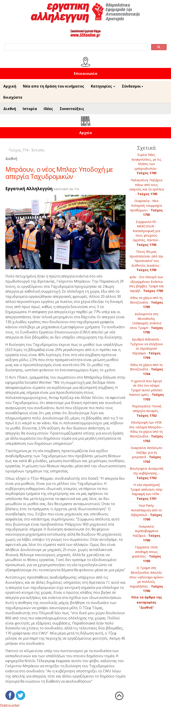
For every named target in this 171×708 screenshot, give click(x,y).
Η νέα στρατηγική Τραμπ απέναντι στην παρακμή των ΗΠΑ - (146, 492)
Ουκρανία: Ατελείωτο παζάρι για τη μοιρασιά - (146, 455)
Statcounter (10, 705)
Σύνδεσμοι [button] (132, 86)
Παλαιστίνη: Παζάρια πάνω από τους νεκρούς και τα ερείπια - (146, 187)
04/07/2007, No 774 (66, 189)
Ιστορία (30, 108)
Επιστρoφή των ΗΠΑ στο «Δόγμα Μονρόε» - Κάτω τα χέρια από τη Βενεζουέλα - (146, 431)
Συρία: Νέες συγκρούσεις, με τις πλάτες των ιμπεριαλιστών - (146, 164)
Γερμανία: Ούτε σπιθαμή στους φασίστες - (146, 554)
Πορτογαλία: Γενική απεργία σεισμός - (146, 410)
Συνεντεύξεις (72, 108)
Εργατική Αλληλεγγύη (29, 189)
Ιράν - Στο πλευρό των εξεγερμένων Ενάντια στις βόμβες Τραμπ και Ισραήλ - (146, 284)
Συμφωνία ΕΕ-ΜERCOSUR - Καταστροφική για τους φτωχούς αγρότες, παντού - (146, 233)
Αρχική (9, 86)
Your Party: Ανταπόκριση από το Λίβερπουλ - (146, 512)
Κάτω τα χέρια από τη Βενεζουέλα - (146, 302)
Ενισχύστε (12, 97)
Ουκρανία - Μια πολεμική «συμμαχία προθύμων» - (146, 208)
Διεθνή (9, 108)
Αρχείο (85, 132)
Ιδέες (48, 108)
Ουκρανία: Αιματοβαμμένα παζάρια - (146, 533)
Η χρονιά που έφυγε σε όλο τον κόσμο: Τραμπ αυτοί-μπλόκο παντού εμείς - (146, 390)
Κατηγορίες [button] (103, 86)
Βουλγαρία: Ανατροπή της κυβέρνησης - (146, 473)
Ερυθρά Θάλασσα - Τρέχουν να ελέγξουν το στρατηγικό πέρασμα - (146, 348)
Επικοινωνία (85, 73)
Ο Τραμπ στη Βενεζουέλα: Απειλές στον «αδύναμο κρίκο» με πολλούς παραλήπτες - (146, 579)
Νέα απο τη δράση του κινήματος (53, 86)
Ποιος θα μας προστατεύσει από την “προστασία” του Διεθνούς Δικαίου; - (146, 260)
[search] (76, 47)
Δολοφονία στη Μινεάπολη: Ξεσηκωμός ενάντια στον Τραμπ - (146, 323)
